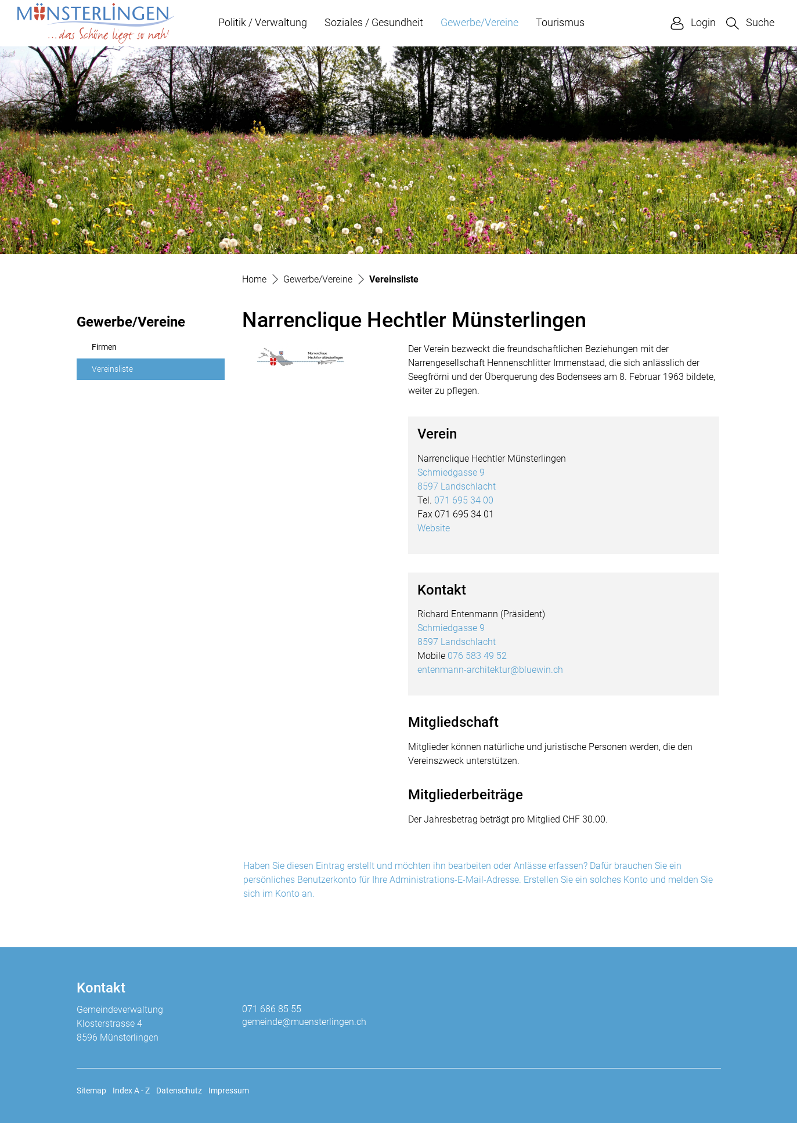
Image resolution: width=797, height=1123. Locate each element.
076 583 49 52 (477, 655)
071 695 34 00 (463, 500)
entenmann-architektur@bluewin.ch (490, 669)
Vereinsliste (119, 372)
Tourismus (560, 22)
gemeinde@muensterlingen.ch (304, 1021)
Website (433, 528)
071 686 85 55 (271, 1009)
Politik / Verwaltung (262, 22)
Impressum (228, 1090)
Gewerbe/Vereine (479, 22)
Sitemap (91, 1090)
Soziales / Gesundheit (373, 22)
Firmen (104, 347)
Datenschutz (179, 1090)
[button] (750, 23)
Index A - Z (131, 1090)
